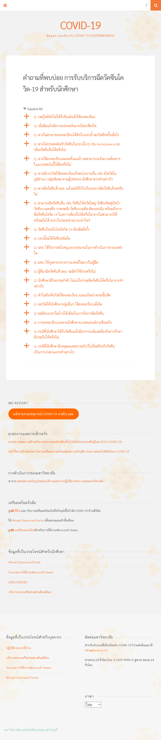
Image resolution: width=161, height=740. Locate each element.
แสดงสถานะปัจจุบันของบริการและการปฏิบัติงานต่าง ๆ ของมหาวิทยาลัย (60, 481)
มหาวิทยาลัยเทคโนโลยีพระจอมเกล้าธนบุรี (30, 730)
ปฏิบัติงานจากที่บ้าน (18, 648)
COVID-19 (80, 25)
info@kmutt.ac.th (96, 650)
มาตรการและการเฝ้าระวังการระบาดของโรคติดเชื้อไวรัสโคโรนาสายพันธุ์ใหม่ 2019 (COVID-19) (65, 442)
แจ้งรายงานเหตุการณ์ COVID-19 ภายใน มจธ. (43, 414)
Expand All (33, 109)
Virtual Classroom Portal (28, 520)
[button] (80, 117)
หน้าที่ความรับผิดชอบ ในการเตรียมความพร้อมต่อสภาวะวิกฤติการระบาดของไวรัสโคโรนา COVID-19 (68, 451)
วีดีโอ (15, 510)
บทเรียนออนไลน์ (22, 530)
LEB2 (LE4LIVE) (17, 582)
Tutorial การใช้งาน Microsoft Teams (30, 572)
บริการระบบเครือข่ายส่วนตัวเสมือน (29, 592)
